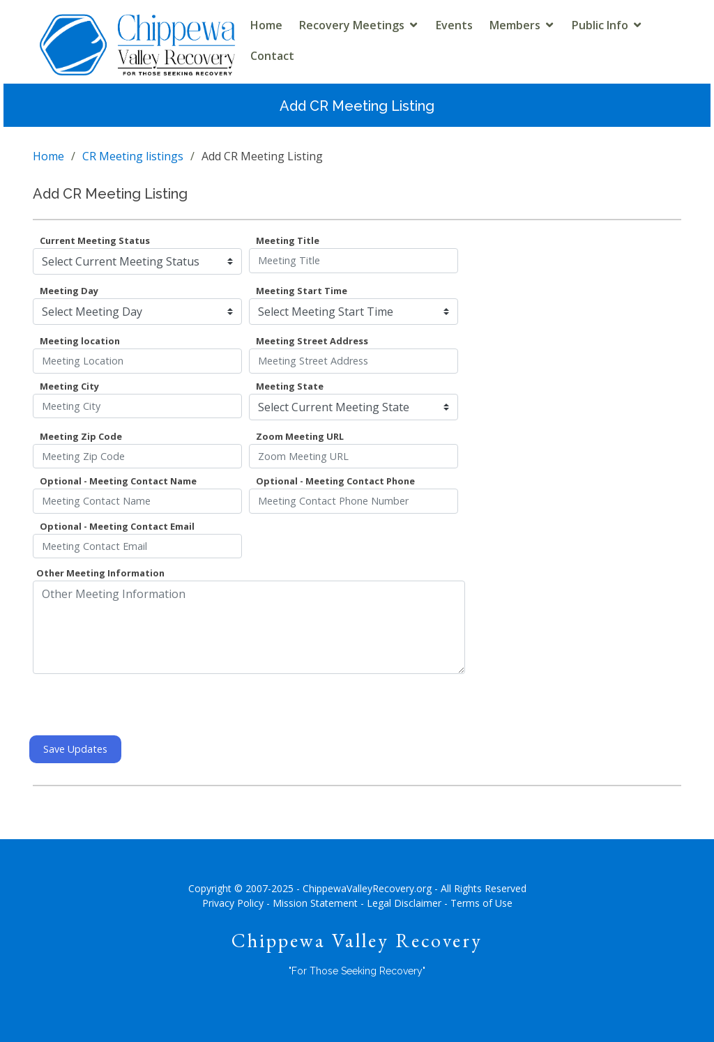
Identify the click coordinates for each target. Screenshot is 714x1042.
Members (514, 25)
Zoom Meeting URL (300, 436)
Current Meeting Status (95, 240)
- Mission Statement (312, 903)
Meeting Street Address (312, 341)
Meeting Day (69, 290)
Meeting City (69, 386)
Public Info (600, 25)
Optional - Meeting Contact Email (117, 526)
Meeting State (290, 386)
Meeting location (80, 341)
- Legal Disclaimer (400, 903)
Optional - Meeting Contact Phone (335, 481)
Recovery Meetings (351, 25)
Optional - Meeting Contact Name (118, 481)
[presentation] (139, 704)
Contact (272, 55)
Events (454, 25)
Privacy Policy (233, 903)
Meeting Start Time (301, 290)
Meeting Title (287, 240)
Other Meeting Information (100, 573)
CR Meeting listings (132, 156)
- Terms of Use (478, 903)
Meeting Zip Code (81, 436)
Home (266, 25)
